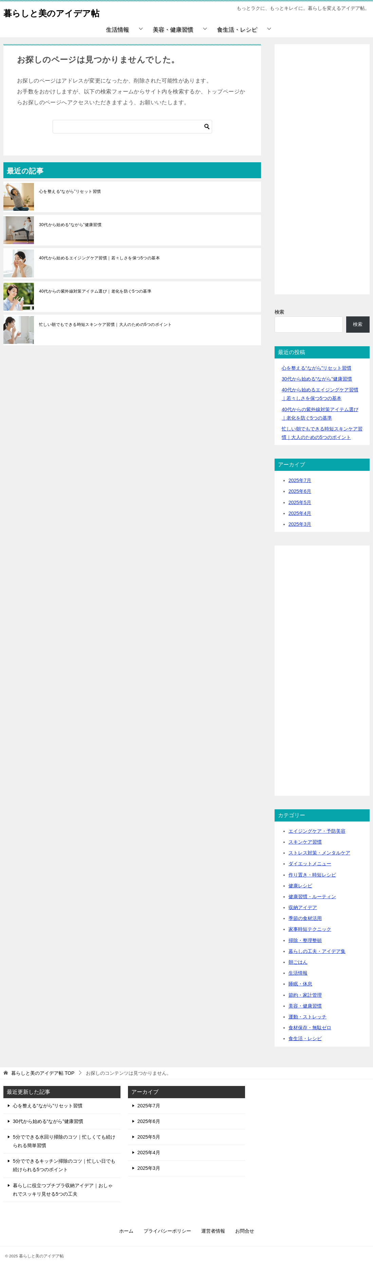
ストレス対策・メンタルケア (319, 852)
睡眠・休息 (300, 984)
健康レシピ (300, 885)
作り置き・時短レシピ (312, 875)
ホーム (126, 1231)
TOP (42, 1073)
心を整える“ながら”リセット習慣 (70, 191)
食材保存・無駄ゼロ (309, 1027)
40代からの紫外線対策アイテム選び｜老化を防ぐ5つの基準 (95, 291)
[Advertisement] (322, 177)
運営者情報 (213, 1231)
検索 (279, 312)
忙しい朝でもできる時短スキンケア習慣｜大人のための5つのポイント (105, 324)
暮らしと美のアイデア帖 (60, 11)
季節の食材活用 (305, 918)
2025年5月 (299, 502)
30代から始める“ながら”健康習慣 (70, 224)
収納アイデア (302, 907)
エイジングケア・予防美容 (317, 831)
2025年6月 (299, 491)
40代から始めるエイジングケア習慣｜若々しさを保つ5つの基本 (99, 258)
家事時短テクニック (309, 929)
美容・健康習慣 (173, 29)
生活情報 (117, 29)
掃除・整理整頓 (305, 940)
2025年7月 (299, 480)
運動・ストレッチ (307, 1016)
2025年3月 (299, 524)
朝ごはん (297, 962)
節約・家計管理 (305, 995)
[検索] (132, 126)
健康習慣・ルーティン (312, 896)
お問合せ (244, 1231)
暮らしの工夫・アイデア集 (317, 951)
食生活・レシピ (237, 29)
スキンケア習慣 (305, 842)
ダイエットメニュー (309, 863)
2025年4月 (299, 513)
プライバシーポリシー (167, 1231)
